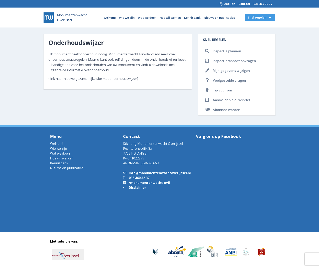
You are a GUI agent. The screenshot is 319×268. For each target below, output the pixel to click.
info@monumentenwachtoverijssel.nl (157, 173)
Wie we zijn (127, 18)
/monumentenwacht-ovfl (146, 182)
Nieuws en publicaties (219, 18)
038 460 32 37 (262, 4)
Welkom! (110, 18)
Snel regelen (260, 17)
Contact (244, 4)
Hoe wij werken (170, 18)
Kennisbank (192, 18)
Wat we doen (147, 18)
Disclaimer (134, 187)
